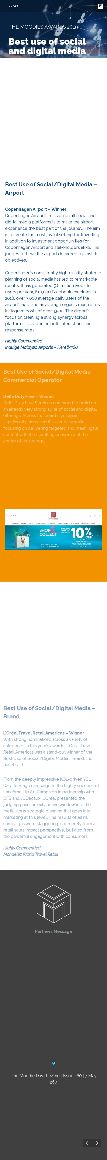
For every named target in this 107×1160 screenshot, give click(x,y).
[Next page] (96, 1143)
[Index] (4, 6)
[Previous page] (87, 1143)
